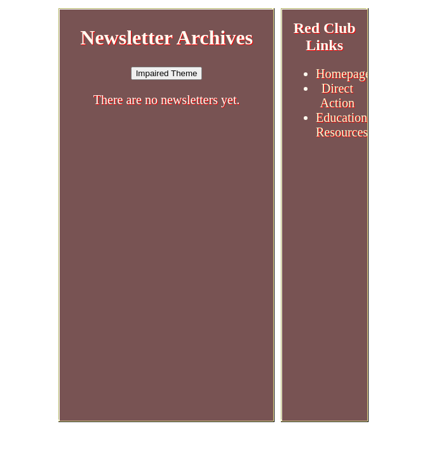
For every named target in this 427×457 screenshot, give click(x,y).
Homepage (343, 74)
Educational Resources (346, 124)
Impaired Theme (167, 73)
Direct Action (337, 95)
